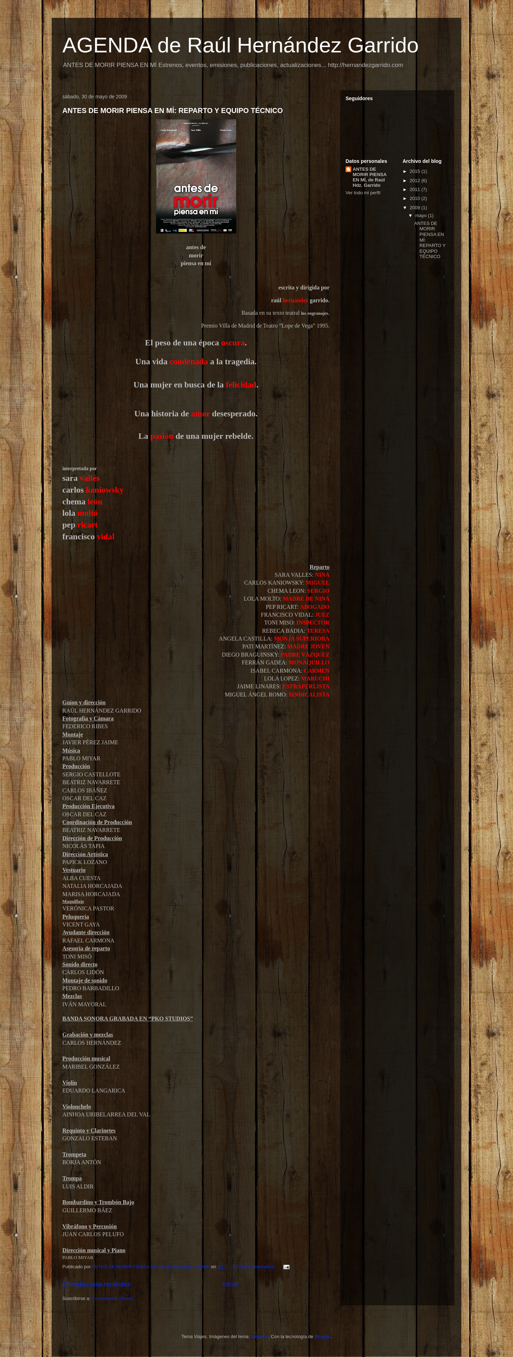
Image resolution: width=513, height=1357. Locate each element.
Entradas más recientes (96, 1284)
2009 (415, 207)
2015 (415, 171)
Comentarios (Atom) (112, 1298)
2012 (415, 180)
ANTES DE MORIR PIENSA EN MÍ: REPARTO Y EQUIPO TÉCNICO (172, 110)
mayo (421, 215)
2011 (415, 189)
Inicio (229, 1284)
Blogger (322, 1336)
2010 (415, 198)
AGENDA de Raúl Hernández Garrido (240, 45)
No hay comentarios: (254, 1266)
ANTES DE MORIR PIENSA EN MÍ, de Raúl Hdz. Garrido (370, 177)
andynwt (259, 1336)
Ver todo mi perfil (363, 192)
